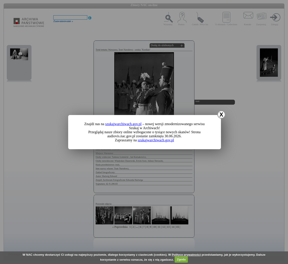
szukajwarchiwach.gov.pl (123, 124)
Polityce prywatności (186, 254)
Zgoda (181, 259)
